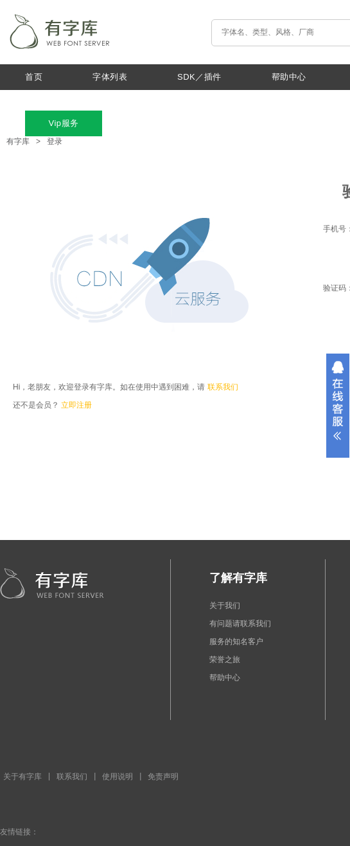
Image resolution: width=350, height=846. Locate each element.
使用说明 (117, 776)
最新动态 (42, 100)
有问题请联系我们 (240, 623)
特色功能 (212, 100)
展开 (337, 406)
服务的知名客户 (236, 641)
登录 (54, 141)
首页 (33, 77)
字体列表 (109, 77)
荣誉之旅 (224, 659)
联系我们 (222, 387)
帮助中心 (289, 77)
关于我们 (127, 100)
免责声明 (163, 776)
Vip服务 (63, 123)
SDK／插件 (199, 77)
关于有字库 (22, 776)
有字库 (18, 141)
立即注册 (76, 405)
